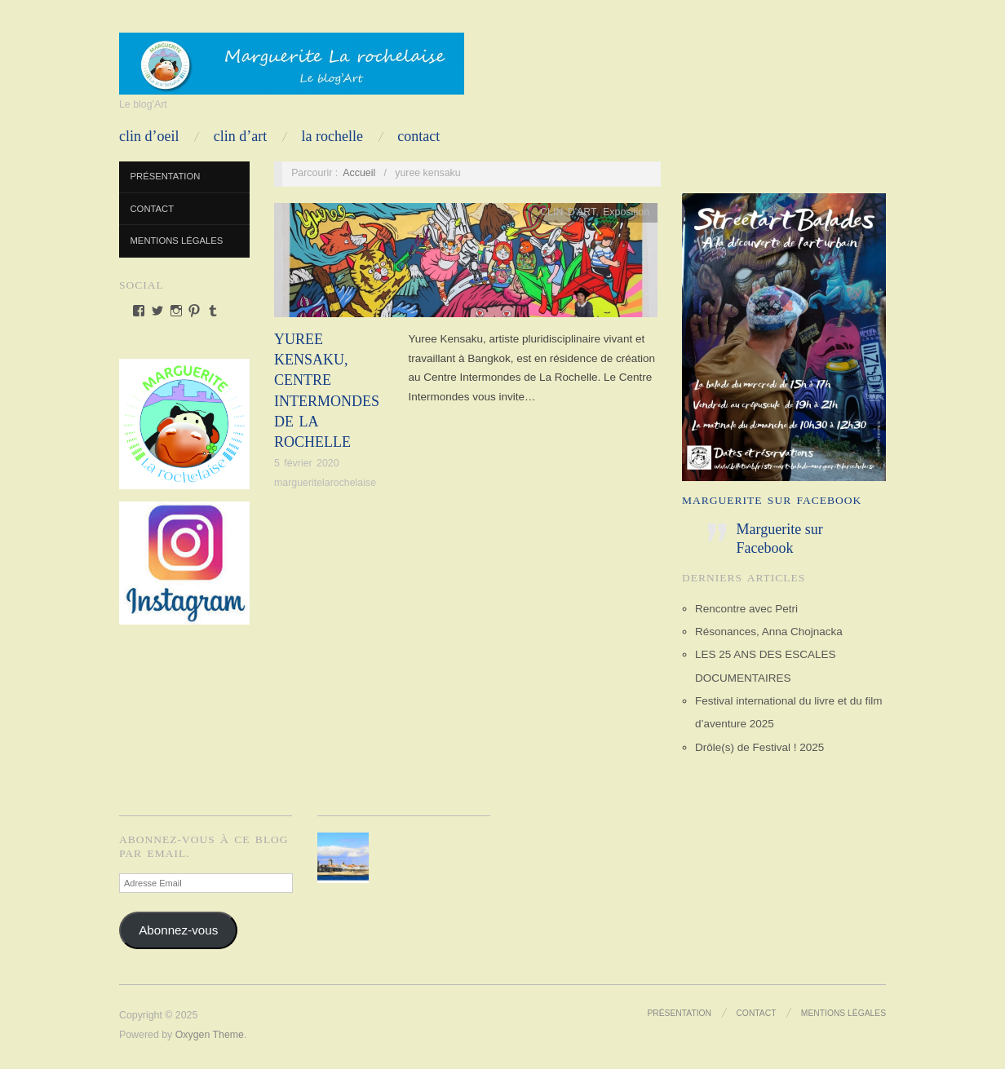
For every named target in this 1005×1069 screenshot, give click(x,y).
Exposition (626, 212)
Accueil (359, 173)
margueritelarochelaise (325, 482)
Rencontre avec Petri (746, 609)
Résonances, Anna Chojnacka (769, 631)
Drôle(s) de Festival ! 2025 (759, 747)
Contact (418, 136)
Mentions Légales (177, 240)
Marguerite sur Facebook (771, 500)
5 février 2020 (306, 463)
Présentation (166, 176)
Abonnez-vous (178, 930)
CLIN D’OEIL (149, 136)
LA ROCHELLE (332, 136)
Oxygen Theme (209, 1034)
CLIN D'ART (567, 212)
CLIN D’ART (240, 136)
